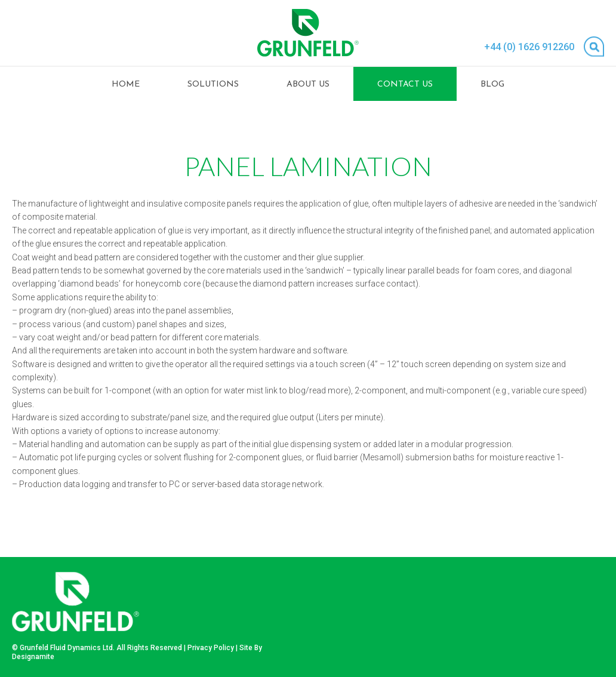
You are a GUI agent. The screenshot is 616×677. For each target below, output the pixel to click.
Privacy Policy (210, 648)
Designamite (33, 657)
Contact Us (405, 84)
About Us (308, 84)
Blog (492, 84)
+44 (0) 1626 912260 (529, 47)
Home (126, 84)
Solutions (213, 84)
